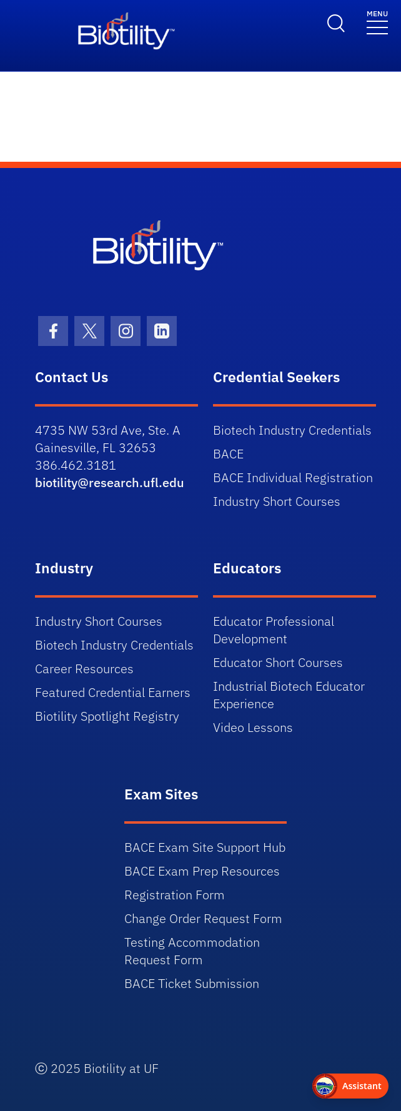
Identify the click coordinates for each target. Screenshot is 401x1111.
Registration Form (174, 894)
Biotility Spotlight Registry (107, 716)
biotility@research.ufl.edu (109, 482)
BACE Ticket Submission (191, 983)
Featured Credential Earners (113, 692)
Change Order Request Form (203, 918)
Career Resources (84, 668)
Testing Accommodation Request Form (192, 951)
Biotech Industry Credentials (292, 430)
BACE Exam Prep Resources (202, 870)
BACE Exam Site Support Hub (204, 847)
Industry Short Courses (276, 501)
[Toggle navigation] (377, 21)
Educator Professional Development (273, 630)
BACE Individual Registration (293, 477)
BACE (228, 453)
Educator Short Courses (278, 662)
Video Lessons (253, 727)
